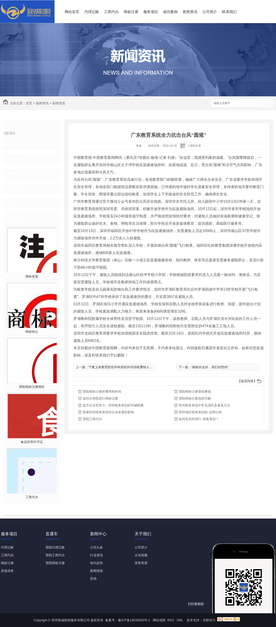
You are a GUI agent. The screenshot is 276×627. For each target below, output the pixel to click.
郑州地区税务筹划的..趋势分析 (200, 412)
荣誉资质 (141, 563)
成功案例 (170, 12)
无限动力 (209, 620)
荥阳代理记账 (55, 547)
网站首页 (72, 12)
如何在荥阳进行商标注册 (100, 398)
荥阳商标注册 (55, 563)
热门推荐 (18, 218)
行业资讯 (18, 159)
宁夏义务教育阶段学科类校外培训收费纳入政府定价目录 (128, 367)
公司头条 (18, 144)
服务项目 (150, 12)
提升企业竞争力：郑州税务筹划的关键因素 (113, 405)
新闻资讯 (190, 12)
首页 (29, 103)
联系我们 (229, 12)
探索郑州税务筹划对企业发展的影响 (108, 412)
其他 (14, 203)
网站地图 (159, 620)
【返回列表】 (247, 381)
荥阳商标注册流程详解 (195, 398)
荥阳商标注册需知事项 (195, 391)
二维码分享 (194, 145)
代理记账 (91, 12)
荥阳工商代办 (92, 419)
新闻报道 (58, 103)
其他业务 (7, 571)
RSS (171, 620)
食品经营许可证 (32, 442)
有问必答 (18, 174)
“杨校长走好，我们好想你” (210, 367)
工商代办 (111, 12)
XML (180, 620)
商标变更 (31, 276)
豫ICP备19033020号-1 (134, 620)
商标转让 (31, 331)
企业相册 (141, 555)
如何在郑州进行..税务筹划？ (199, 419)
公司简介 (209, 12)
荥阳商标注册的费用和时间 (102, 391)
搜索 (265, 103)
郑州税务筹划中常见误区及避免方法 (204, 405)
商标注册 (131, 12)
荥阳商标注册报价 (32, 387)
